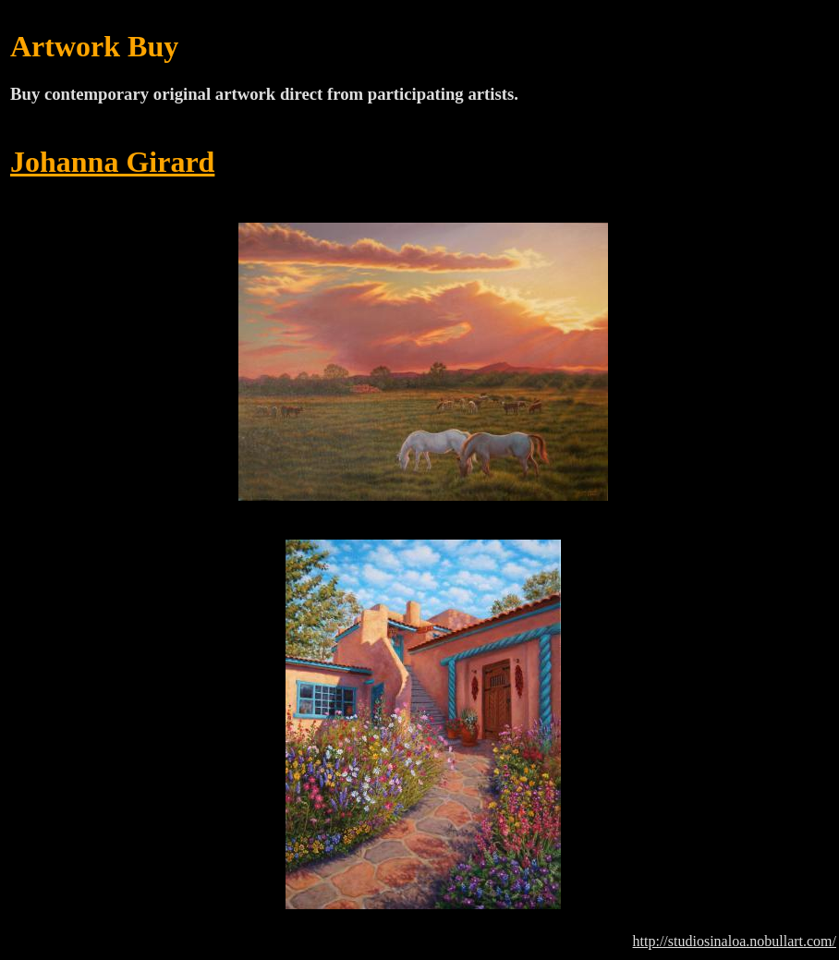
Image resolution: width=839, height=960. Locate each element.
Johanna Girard (112, 161)
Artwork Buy (94, 46)
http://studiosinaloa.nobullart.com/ (734, 941)
